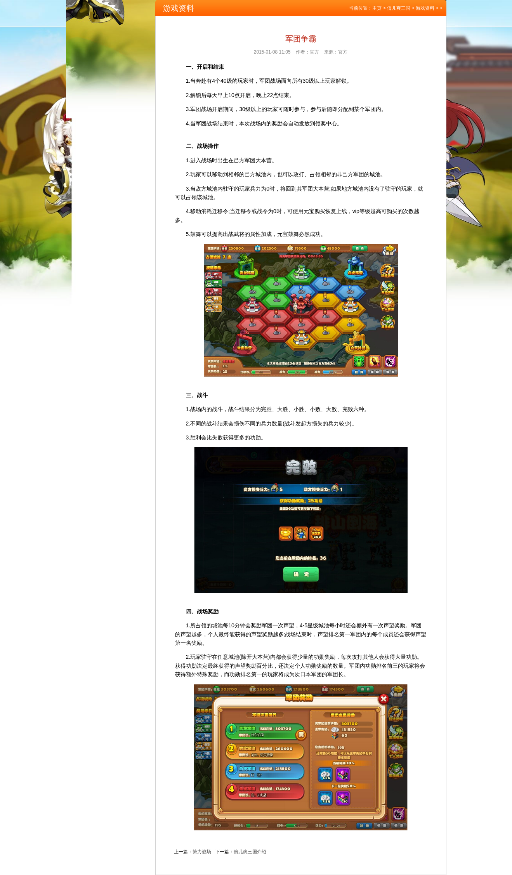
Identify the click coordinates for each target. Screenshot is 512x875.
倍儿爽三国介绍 (250, 851)
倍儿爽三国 (398, 8)
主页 (377, 8)
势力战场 (202, 851)
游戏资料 (425, 8)
